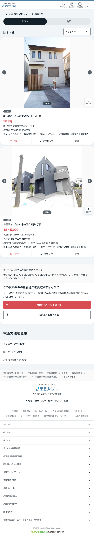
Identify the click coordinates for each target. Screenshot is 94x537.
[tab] (25, 21)
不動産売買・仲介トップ (13, 373)
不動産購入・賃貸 (35, 373)
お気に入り (47, 141)
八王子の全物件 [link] (68, 377)
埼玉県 (65, 373)
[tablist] (47, 21)
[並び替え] (77, 31)
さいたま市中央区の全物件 (15, 377)
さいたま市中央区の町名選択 (44, 377)
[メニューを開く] (88, 5)
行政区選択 (77, 373)
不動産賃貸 (52, 373)
